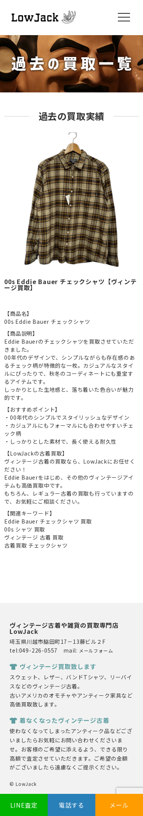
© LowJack (23, 783)
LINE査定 (24, 805)
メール (119, 805)
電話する (71, 805)
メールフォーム (96, 650)
